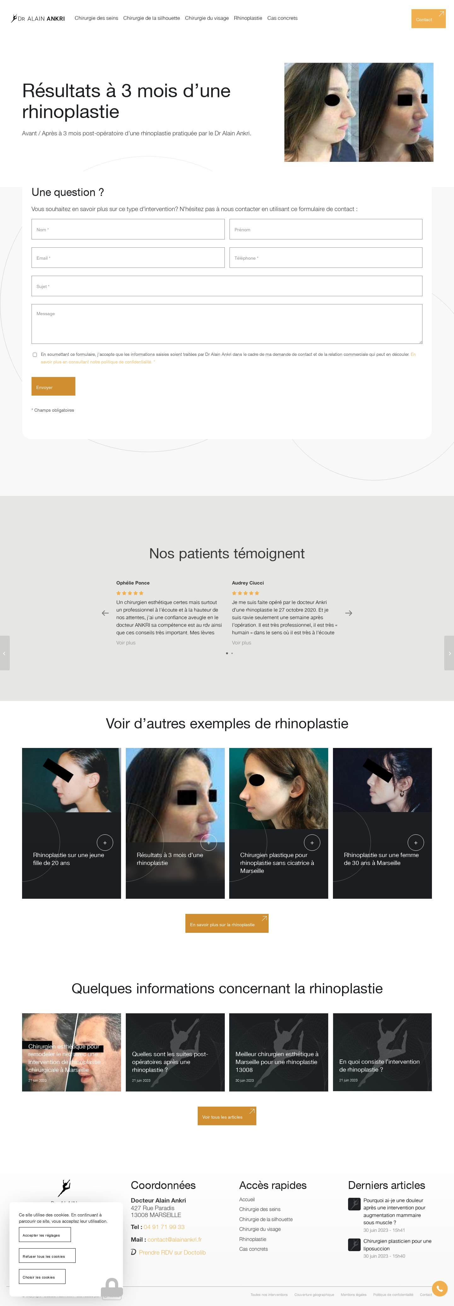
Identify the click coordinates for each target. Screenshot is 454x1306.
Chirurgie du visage (260, 1228)
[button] (440, 1289)
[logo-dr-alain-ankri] (37, 18)
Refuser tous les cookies (44, 1257)
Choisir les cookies (39, 1277)
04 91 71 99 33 (164, 1226)
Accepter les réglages (41, 1235)
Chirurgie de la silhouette (266, 1219)
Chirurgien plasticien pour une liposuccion (398, 1245)
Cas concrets (253, 1248)
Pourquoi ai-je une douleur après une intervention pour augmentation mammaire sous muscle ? (394, 1212)
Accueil (247, 1199)
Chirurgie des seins (260, 1209)
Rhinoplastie (252, 1239)
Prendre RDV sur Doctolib (172, 1252)
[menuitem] (96, 18)
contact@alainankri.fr (175, 1239)
